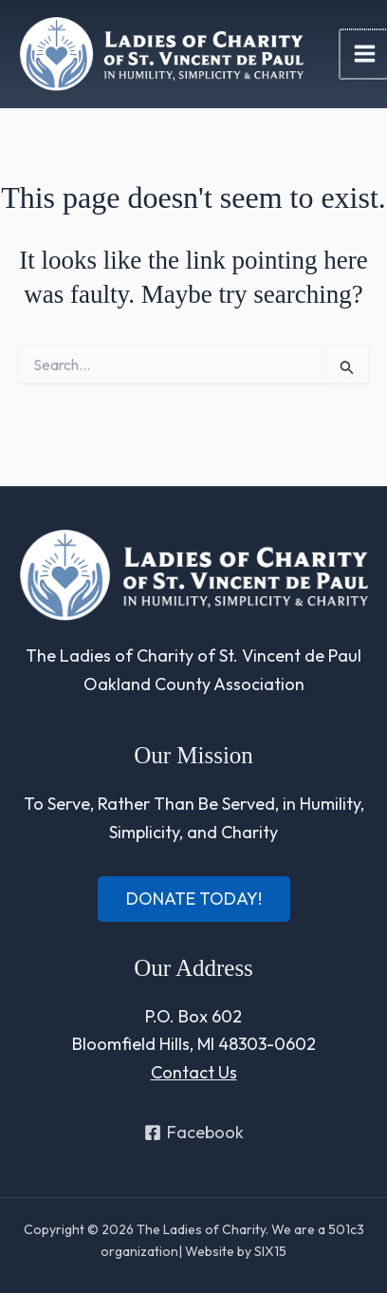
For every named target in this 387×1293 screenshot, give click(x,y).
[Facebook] (193, 1132)
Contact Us (194, 1072)
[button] (194, 899)
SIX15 (270, 1251)
